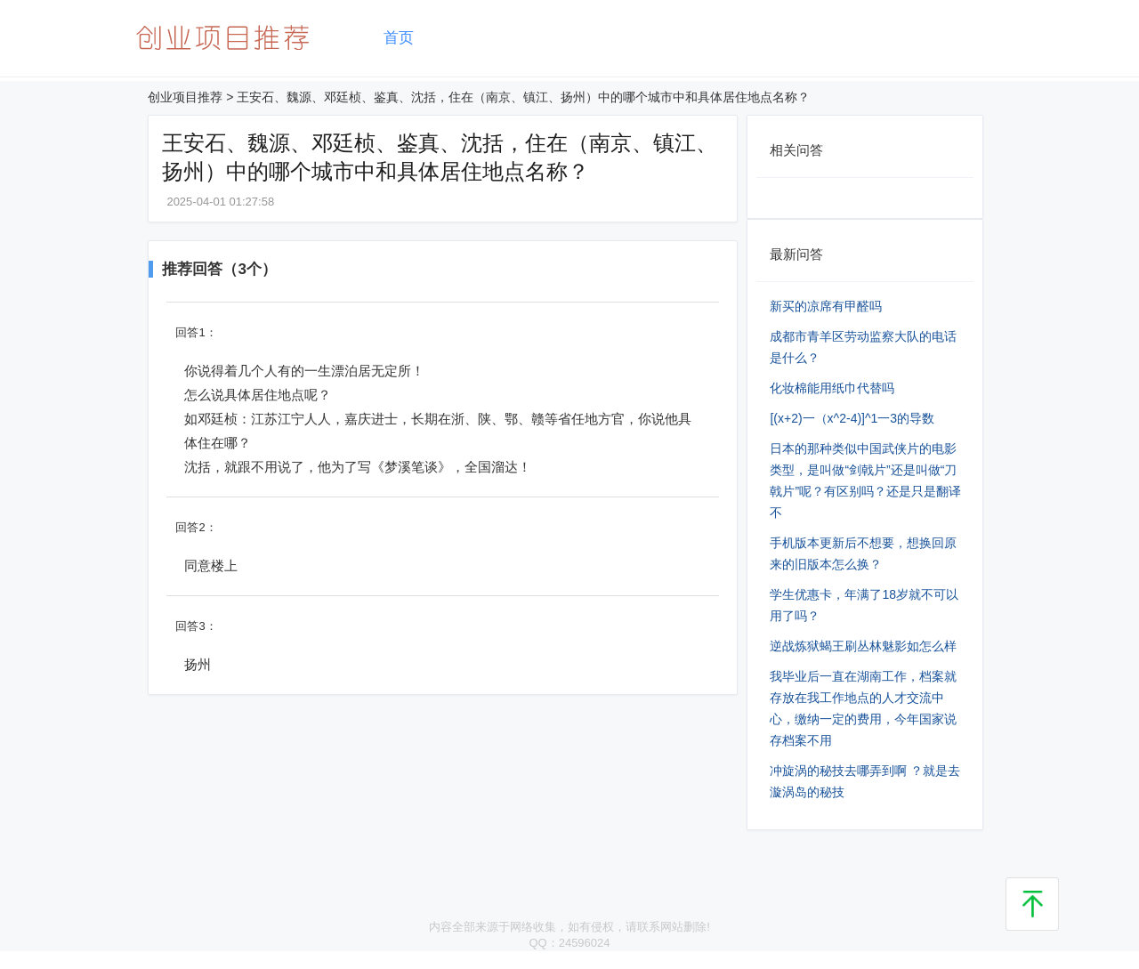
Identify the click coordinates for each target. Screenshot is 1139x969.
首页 (399, 37)
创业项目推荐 (185, 97)
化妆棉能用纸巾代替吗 (832, 388)
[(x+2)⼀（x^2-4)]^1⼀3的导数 (852, 418)
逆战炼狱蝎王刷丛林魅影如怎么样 (863, 646)
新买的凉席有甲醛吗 (826, 306)
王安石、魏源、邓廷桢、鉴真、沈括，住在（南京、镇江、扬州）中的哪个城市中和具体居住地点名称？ (523, 97)
